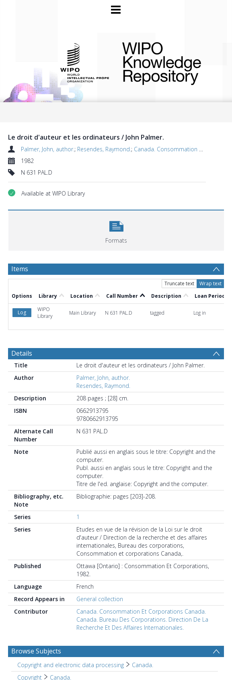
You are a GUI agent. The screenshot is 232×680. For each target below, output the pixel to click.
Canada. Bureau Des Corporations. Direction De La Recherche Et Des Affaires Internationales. (142, 623)
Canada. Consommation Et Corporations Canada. (141, 611)
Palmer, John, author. (47, 149)
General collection (99, 599)
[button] (116, 229)
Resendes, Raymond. (104, 149)
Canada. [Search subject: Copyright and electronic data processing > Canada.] (142, 665)
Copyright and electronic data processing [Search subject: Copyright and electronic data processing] (70, 665)
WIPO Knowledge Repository (167, 62)
